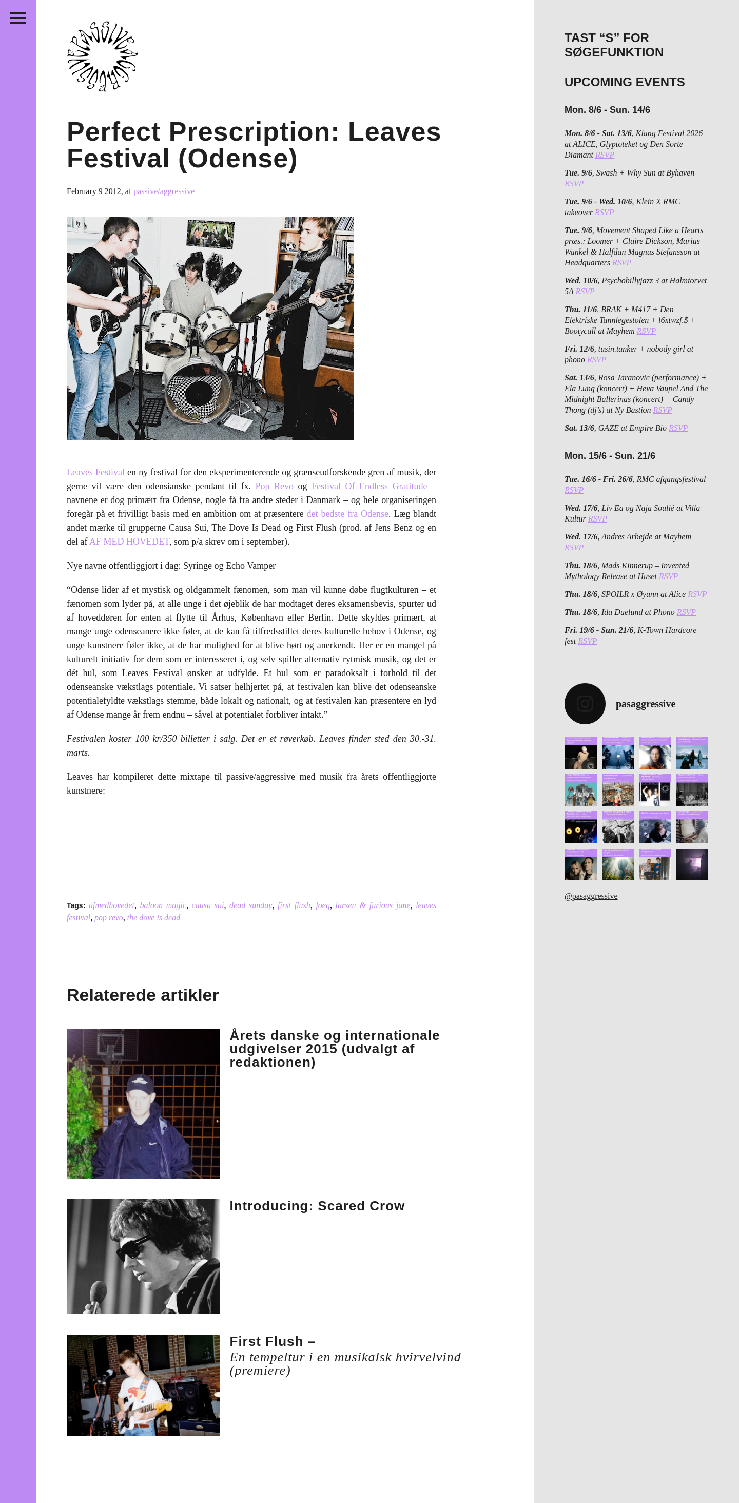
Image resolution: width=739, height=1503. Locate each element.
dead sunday (250, 905)
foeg (323, 905)
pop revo (108, 917)
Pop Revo (274, 486)
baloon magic (163, 905)
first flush (294, 905)
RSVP (604, 154)
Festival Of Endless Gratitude (369, 486)
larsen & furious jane (373, 905)
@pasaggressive (591, 896)
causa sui (208, 905)
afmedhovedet (111, 905)
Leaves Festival (96, 472)
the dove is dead (154, 917)
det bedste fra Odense (347, 514)
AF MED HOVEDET (129, 541)
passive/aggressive (164, 191)
